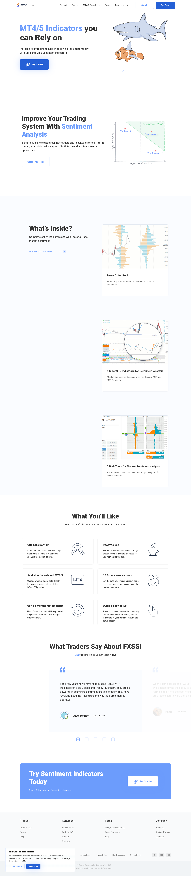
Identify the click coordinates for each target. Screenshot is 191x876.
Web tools (67, 832)
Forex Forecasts (112, 832)
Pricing (75, 5)
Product (63, 5)
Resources (120, 5)
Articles (65, 836)
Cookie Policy (135, 855)
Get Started (143, 781)
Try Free (165, 5)
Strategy (66, 841)
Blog (107, 836)
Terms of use (84, 855)
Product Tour (26, 827)
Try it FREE (34, 64)
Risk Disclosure (118, 855)
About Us (160, 827)
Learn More (17, 866)
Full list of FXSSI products (47, 251)
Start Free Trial (35, 161)
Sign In (144, 5)
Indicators (68, 827)
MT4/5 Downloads (91, 5)
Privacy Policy (101, 855)
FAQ (22, 836)
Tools (107, 5)
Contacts (160, 836)
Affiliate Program (163, 832)
